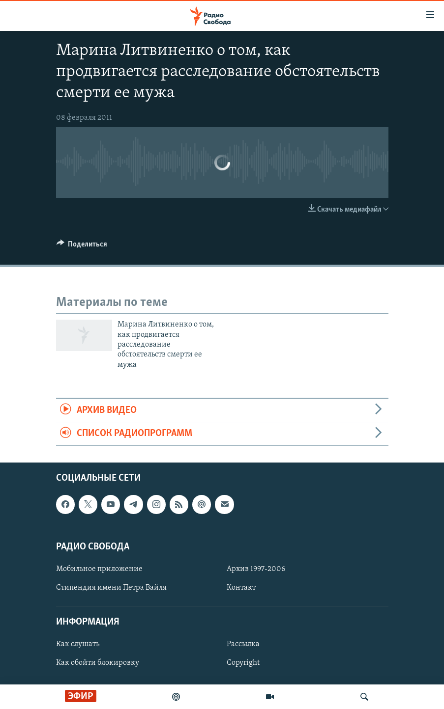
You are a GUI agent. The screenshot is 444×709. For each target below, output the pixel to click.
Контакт (241, 588)
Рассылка (243, 644)
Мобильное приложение (99, 569)
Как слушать (77, 644)
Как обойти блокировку (97, 663)
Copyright (243, 663)
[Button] (82, 246)
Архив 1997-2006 (256, 569)
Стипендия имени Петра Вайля (111, 588)
